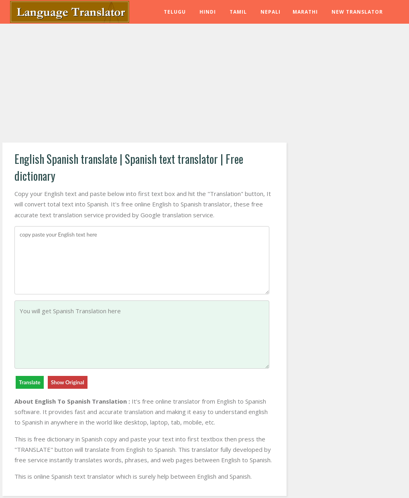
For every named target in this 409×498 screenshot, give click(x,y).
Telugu (175, 11)
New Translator (357, 11)
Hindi (207, 11)
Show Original (67, 382)
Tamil (238, 11)
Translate (30, 382)
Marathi (305, 11)
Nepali (270, 11)
